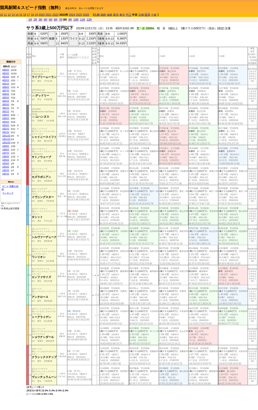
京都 (141, 14)
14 (17, 14)
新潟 (116, 14)
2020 (42, 14)
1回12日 (6, 135)
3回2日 (5, 108)
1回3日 (5, 167)
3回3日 (5, 104)
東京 (122, 14)
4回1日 (5, 83)
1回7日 (5, 153)
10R (75, 19)
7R (60, 19)
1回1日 (5, 174)
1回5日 (5, 160)
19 (36, 14)
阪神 (147, 15)
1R (30, 19)
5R (50, 19)
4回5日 (5, 70)
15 (20, 14)
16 (24, 14)
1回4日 (5, 163)
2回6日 (5, 115)
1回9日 (5, 146)
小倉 (154, 14)
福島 (109, 14)
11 (5, 14)
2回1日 (5, 132)
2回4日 (5, 122)
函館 (103, 14)
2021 (49, 14)
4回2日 (5, 80)
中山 (128, 15)
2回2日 (5, 128)
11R (82, 19)
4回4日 (5, 73)
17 (28, 14)
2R (35, 19)
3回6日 (5, 94)
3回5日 (5, 97)
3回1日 (5, 111)
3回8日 (5, 87)
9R (70, 19)
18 (32, 14)
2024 (72, 14)
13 (13, 14)
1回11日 (6, 139)
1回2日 (5, 170)
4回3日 (5, 77)
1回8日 (5, 149)
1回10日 (6, 142)
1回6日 (5, 156)
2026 (86, 14)
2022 (55, 14)
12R (89, 19)
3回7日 (5, 90)
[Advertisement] (11, 38)
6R (55, 19)
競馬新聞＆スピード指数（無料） (31, 7)
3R (40, 19)
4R (45, 19)
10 (1, 14)
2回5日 (5, 118)
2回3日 (5, 125)
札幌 (97, 14)
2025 (79, 14)
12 (9, 14)
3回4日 (5, 101)
